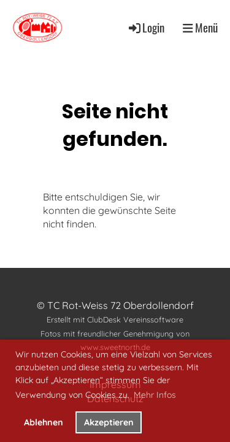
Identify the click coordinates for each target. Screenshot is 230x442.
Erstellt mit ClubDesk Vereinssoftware (115, 319)
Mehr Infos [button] (155, 394)
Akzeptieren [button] (109, 422)
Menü (200, 28)
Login (145, 27)
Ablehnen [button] (43, 422)
